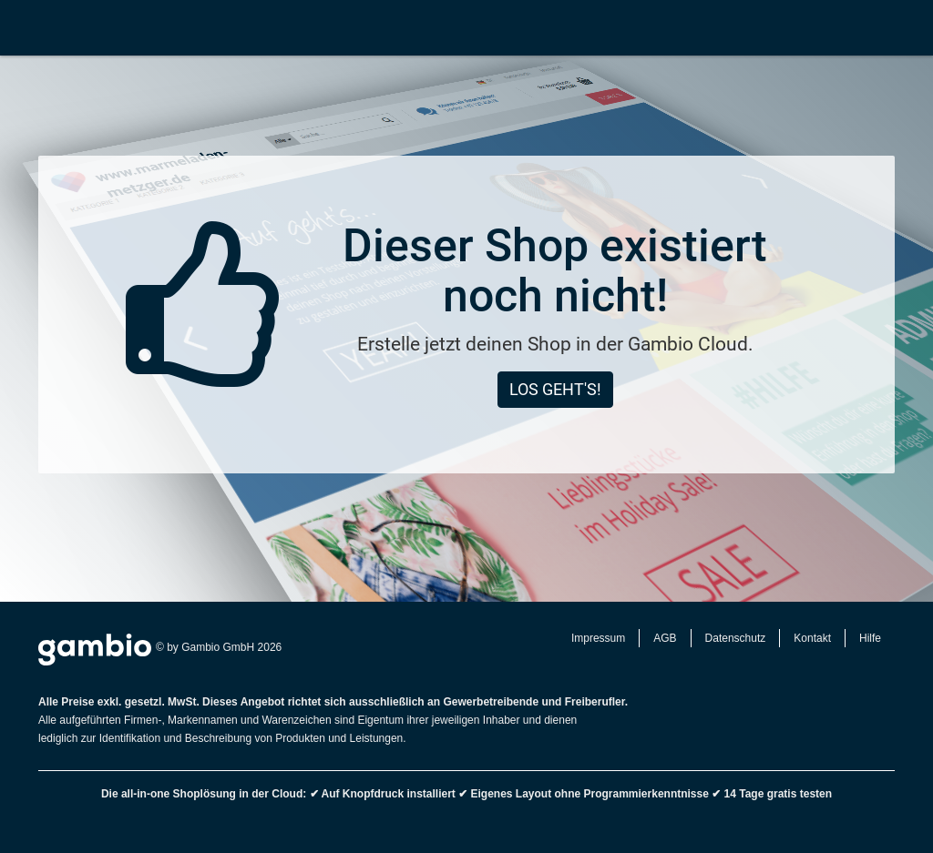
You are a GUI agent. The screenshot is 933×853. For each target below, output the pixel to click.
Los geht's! (555, 389)
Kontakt (812, 638)
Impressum (598, 638)
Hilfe (870, 638)
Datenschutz (735, 638)
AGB (664, 638)
